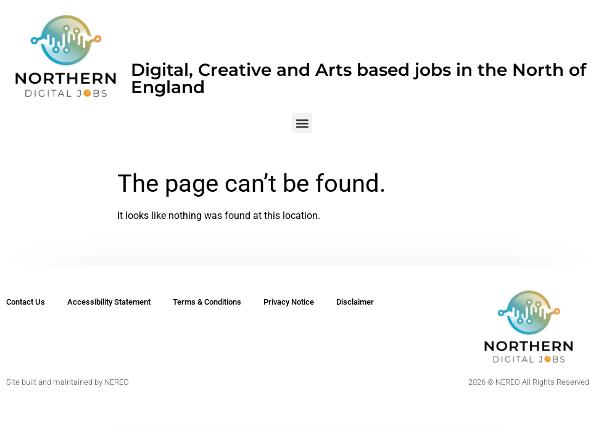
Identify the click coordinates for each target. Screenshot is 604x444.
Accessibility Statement (109, 301)
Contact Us (25, 301)
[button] (302, 123)
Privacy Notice (288, 301)
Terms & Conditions (207, 301)
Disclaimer (355, 301)
